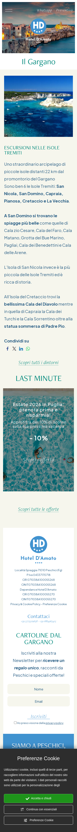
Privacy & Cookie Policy (25, 604)
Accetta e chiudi (38, 798)
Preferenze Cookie (39, 820)
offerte (56, 675)
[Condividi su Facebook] (7, 348)
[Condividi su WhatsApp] (27, 348)
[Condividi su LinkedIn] (21, 348)
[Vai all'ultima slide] (33, 500)
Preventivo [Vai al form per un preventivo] (64, 10)
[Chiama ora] (30, 10)
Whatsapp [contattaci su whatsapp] (44, 10)
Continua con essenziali (38, 809)
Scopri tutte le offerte (38, 509)
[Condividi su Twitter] (14, 348)
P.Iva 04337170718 (39, 574)
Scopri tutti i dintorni (38, 362)
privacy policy (54, 723)
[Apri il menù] (8, 10)
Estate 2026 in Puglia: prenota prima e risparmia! (38, 409)
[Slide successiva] (43, 500)
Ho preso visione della (40, 723)
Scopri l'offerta (38, 459)
